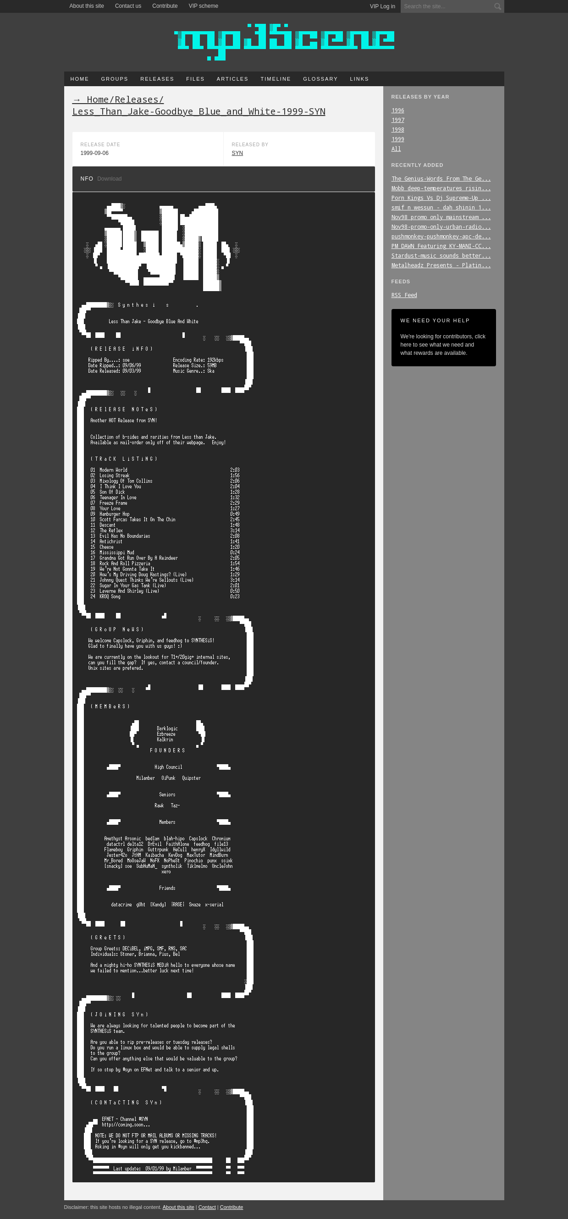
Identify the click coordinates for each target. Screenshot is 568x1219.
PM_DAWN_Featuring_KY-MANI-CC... (441, 245)
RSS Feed (404, 294)
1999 (398, 139)
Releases (157, 79)
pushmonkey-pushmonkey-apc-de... (441, 236)
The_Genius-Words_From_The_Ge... (441, 178)
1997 (398, 119)
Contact (207, 1207)
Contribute (164, 6)
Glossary (320, 79)
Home (80, 79)
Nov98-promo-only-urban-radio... (441, 226)
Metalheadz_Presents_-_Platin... (441, 265)
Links (359, 79)
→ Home (90, 99)
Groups (115, 79)
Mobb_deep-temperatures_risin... (441, 188)
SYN (237, 153)
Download (109, 179)
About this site (87, 6)
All (396, 148)
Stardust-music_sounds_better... (441, 255)
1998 (398, 129)
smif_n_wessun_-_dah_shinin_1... (441, 207)
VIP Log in (382, 6)
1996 (398, 110)
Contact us (128, 6)
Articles (233, 79)
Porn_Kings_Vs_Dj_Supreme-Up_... (441, 197)
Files (195, 79)
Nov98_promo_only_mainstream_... (441, 217)
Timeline (275, 79)
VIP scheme (203, 6)
